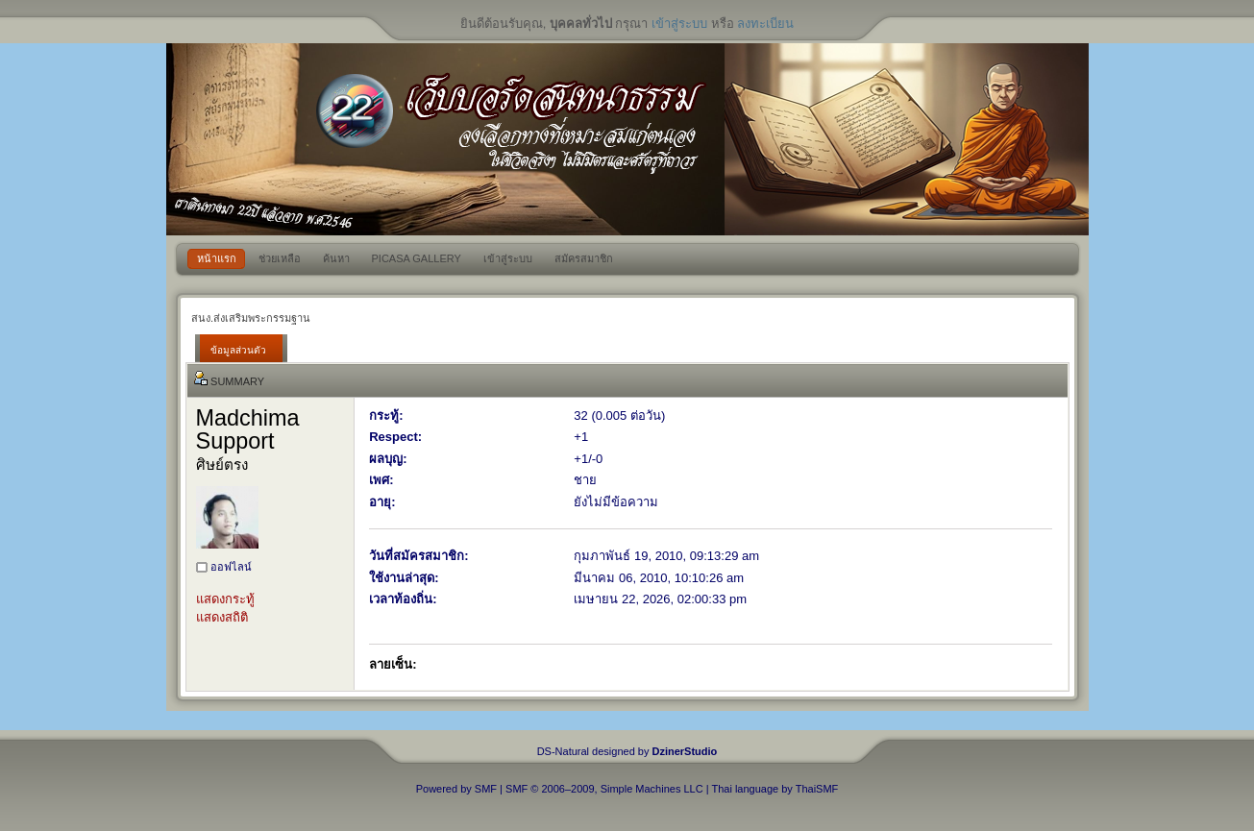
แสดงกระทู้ (225, 599)
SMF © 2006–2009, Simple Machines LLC (604, 788)
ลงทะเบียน (765, 23)
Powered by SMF (456, 788)
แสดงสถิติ (222, 617)
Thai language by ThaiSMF (774, 788)
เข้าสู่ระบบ (679, 23)
